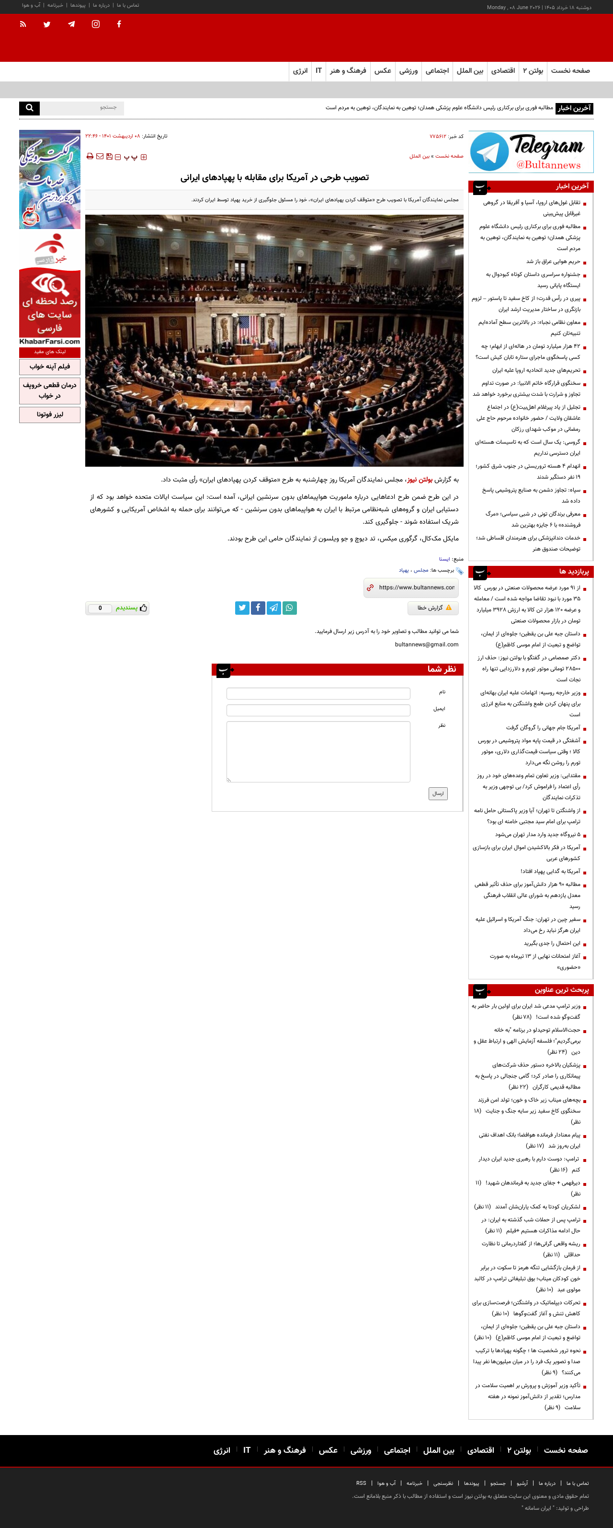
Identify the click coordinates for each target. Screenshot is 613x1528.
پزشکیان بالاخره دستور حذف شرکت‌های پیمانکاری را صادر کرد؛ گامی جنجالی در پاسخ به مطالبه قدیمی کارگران (527, 1076)
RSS (361, 1484)
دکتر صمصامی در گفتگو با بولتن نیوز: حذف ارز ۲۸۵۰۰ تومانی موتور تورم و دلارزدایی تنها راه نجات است (528, 669)
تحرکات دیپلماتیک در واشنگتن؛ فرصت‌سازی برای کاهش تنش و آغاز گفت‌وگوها (526, 1308)
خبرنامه (55, 5)
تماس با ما (128, 5)
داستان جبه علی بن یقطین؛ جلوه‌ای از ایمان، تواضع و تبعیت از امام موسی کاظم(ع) (530, 639)
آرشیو (522, 1484)
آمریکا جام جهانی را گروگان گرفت (543, 728)
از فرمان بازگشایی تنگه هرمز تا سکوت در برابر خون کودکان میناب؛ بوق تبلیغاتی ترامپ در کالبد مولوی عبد (527, 1279)
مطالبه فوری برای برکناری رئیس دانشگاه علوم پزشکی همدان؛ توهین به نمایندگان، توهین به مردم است (439, 107)
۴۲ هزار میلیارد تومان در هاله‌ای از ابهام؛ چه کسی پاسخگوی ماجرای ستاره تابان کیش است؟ (528, 352)
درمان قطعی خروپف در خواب (50, 391)
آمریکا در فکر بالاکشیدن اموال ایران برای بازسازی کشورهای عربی (526, 853)
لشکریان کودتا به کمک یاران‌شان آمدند (527, 1207)
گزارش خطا (435, 608)
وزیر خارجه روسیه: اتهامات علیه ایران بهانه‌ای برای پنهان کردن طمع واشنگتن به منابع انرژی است (530, 704)
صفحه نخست (570, 71)
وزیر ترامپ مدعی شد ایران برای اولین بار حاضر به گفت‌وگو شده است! (526, 1012)
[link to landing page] (546, 38)
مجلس (421, 570)
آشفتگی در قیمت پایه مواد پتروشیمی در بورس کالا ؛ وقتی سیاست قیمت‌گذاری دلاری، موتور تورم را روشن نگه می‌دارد (529, 751)
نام (442, 692)
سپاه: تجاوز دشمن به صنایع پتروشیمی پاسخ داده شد (531, 496)
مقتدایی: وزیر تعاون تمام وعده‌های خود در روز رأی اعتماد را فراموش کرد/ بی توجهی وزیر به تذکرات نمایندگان (528, 786)
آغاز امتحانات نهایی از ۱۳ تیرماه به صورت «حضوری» (535, 962)
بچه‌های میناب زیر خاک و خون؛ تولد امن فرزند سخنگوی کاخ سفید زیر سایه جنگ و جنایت (527, 1111)
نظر (441, 726)
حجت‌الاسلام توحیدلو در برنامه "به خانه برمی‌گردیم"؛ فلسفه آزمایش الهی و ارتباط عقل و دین (527, 1041)
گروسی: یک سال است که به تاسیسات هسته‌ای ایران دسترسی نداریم (527, 448)
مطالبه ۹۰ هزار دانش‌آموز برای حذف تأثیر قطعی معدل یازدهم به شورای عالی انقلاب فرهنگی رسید (527, 895)
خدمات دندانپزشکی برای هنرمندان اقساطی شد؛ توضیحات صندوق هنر (528, 543)
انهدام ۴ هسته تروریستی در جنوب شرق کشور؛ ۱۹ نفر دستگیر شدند (528, 472)
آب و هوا (31, 5)
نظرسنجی (443, 1484)
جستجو (498, 1484)
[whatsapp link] (290, 608)
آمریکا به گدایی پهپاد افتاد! (550, 871)
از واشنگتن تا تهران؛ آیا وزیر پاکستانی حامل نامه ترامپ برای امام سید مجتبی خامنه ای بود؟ (527, 816)
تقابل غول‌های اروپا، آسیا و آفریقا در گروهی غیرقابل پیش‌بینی (531, 208)
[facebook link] (258, 608)
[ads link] (531, 151)
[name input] (318, 694)
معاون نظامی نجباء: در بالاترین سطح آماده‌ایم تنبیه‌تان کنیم (529, 328)
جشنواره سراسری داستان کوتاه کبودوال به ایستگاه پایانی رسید (533, 280)
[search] (29, 108)
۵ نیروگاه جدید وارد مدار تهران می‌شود (537, 834)
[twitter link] (242, 608)
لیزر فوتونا (50, 415)
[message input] (318, 751)
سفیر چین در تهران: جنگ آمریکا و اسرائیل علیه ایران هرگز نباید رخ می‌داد (528, 925)
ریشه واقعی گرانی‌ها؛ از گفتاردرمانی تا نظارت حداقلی (531, 1249)
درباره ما (101, 5)
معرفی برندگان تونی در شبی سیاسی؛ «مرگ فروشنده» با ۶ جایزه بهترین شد (533, 519)
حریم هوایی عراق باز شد (553, 261)
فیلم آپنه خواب (50, 367)
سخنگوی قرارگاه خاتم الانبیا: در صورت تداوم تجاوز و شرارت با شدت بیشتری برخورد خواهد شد (526, 389)
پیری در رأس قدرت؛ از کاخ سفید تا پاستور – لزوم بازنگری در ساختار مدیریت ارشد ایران (526, 304)
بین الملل (419, 156)
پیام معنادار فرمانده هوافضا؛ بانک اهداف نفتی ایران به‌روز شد (529, 1140)
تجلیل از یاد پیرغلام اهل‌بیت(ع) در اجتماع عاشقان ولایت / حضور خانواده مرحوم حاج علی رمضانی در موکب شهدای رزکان (528, 418)
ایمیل (439, 709)
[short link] (416, 588)
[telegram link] (274, 608)
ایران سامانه (538, 1508)
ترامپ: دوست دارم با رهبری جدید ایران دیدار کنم (529, 1164)
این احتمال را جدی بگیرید (552, 943)
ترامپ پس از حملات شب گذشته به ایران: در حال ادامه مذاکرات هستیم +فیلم (530, 1225)
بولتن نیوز (419, 479)
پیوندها (78, 5)
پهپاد (404, 570)
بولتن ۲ (533, 71)
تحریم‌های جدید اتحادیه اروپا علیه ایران (536, 370)
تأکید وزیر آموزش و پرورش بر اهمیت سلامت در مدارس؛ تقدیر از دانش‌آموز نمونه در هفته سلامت (527, 1396)
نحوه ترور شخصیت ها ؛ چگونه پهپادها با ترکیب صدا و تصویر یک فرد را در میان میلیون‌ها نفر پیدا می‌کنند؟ (526, 1361)
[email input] (318, 710)
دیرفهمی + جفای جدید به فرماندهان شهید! (528, 1188)
